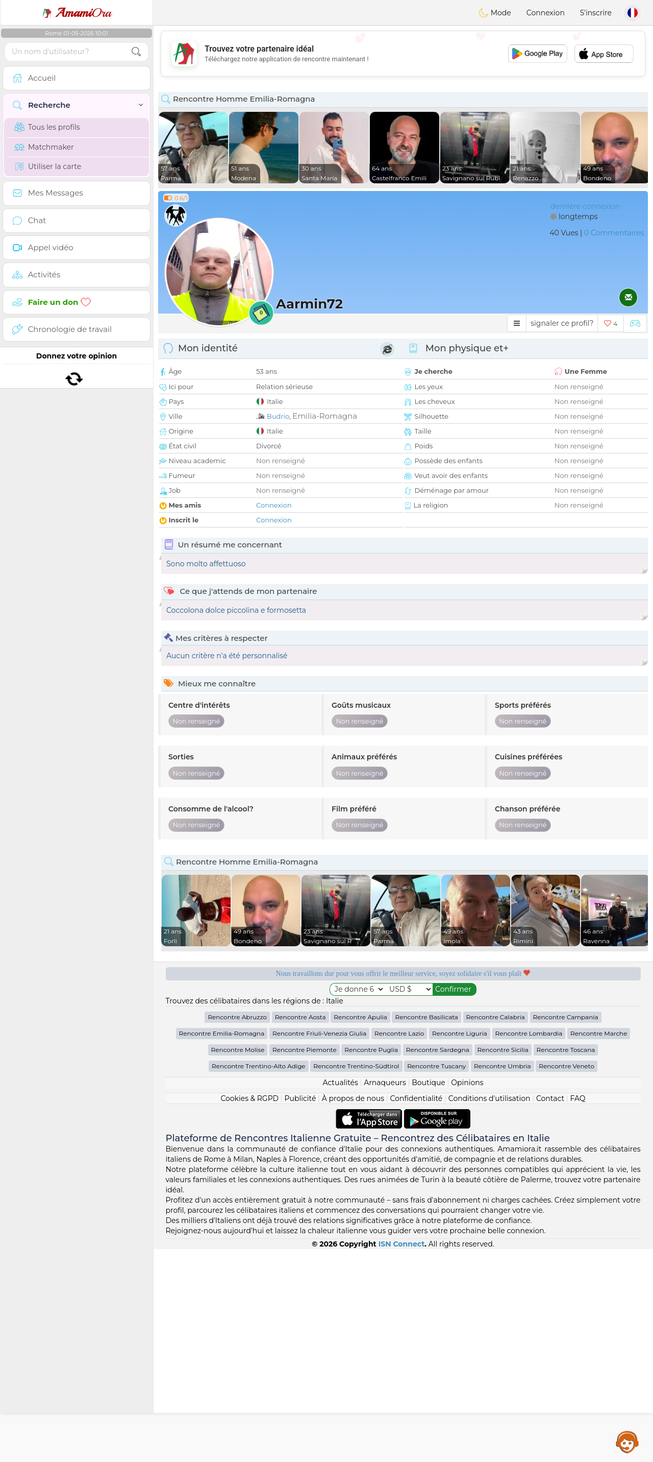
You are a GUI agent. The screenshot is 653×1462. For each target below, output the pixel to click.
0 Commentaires (614, 232)
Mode (495, 13)
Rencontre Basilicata (426, 1230)
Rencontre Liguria (459, 1246)
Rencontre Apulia (360, 1230)
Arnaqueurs (385, 1295)
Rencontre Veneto (566, 1279)
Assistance (627, 1441)
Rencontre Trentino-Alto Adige (259, 1279)
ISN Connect (402, 1456)
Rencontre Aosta (300, 1230)
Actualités (340, 1295)
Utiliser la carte (47, 166)
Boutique (428, 1295)
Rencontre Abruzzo (237, 1230)
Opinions (467, 1295)
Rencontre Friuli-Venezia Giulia (319, 1246)
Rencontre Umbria (502, 1279)
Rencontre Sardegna (437, 1262)
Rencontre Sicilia (503, 1262)
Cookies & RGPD (249, 1311)
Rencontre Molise (238, 1262)
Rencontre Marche (598, 1246)
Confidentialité (416, 1311)
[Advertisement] (403, 54)
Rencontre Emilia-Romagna (222, 1246)
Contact (550, 1311)
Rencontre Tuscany (436, 1279)
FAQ (578, 1311)
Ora (76, 12)
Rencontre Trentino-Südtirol (356, 1279)
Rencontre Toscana (566, 1262)
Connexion (545, 12)
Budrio (278, 416)
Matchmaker (44, 147)
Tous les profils (47, 127)
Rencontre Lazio (399, 1246)
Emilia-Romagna (324, 416)
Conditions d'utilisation (489, 1311)
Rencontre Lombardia (529, 1246)
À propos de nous (353, 1311)
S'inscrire (596, 12)
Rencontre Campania (565, 1230)
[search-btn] (136, 52)
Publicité (300, 1311)
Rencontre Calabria (495, 1230)
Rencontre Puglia (371, 1262)
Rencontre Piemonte (304, 1262)
